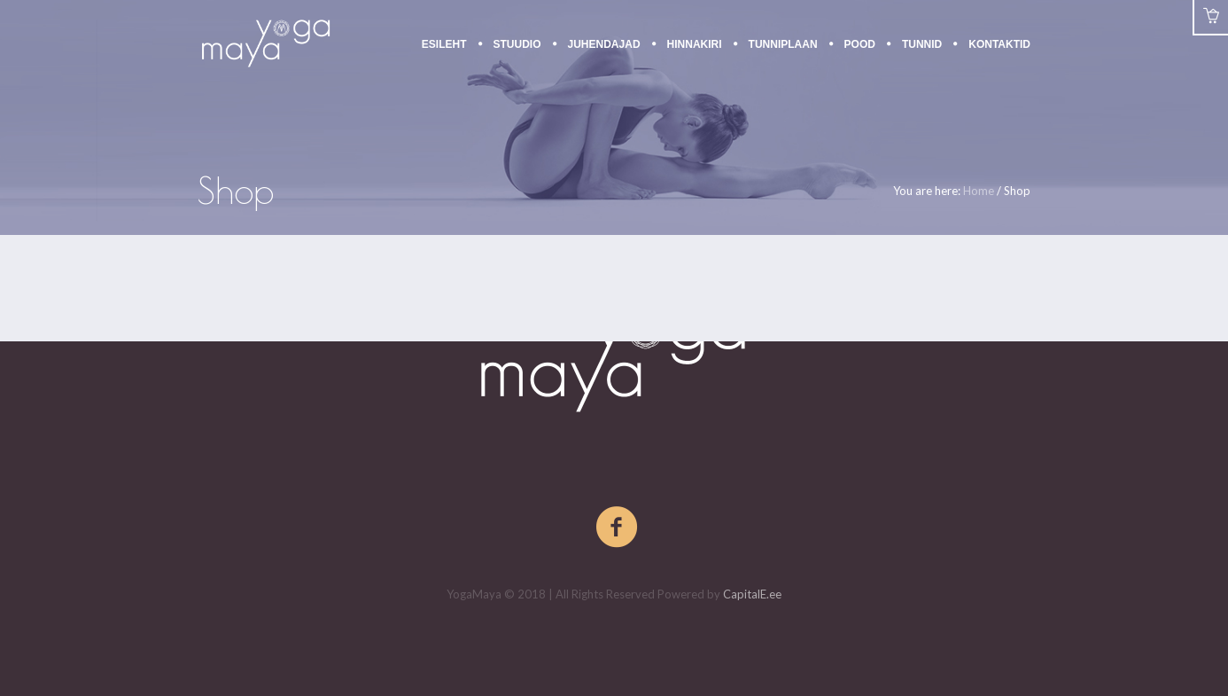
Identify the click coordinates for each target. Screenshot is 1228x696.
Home (978, 191)
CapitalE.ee (752, 594)
